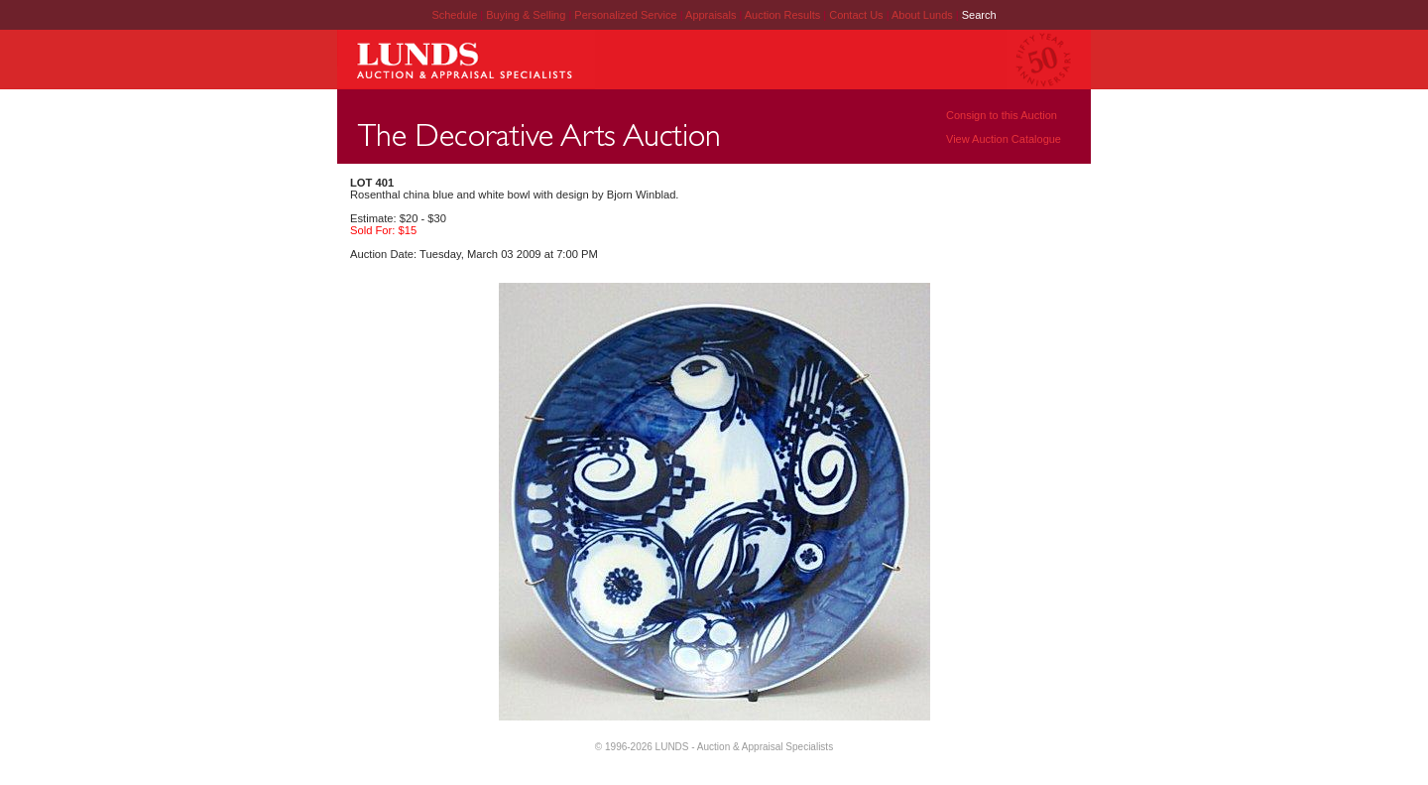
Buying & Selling (527, 15)
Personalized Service (626, 15)
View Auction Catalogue (1003, 139)
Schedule (454, 15)
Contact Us (856, 15)
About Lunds (924, 15)
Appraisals (712, 15)
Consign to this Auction (1001, 115)
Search (979, 15)
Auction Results (784, 15)
